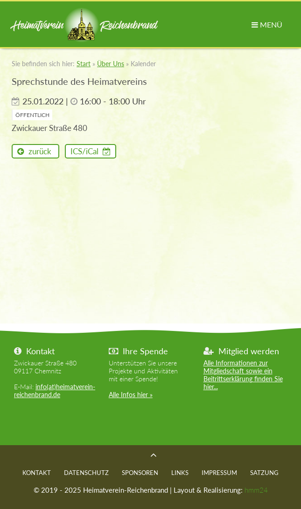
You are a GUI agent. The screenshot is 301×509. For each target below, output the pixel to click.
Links (180, 472)
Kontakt (36, 472)
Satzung (264, 472)
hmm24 (256, 490)
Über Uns (110, 64)
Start (84, 64)
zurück (39, 151)
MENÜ (267, 24)
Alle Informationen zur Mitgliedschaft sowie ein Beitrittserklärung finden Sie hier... (243, 375)
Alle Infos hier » (131, 395)
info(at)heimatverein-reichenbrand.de (54, 391)
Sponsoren (140, 472)
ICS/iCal (85, 151)
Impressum (219, 472)
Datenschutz (86, 472)
